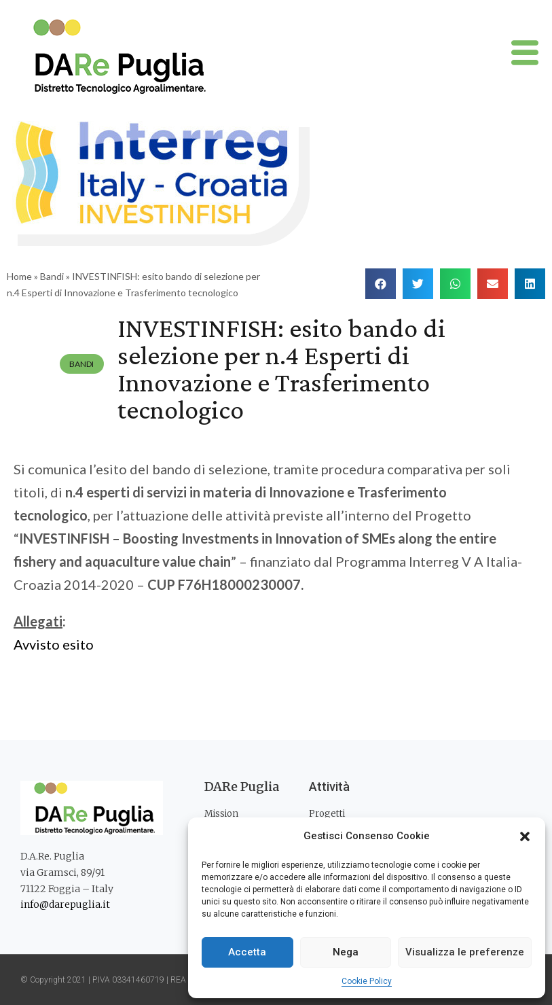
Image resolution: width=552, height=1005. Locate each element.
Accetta (247, 952)
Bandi (52, 276)
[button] (525, 836)
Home (19, 276)
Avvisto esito (55, 644)
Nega (345, 952)
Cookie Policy (367, 981)
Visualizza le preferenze (464, 952)
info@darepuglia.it (65, 904)
